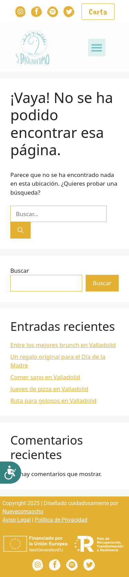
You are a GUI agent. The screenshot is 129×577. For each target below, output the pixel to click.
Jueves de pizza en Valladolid (49, 389)
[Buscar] (20, 230)
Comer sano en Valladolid (45, 377)
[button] (97, 47)
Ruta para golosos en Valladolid (53, 400)
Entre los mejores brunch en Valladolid (63, 345)
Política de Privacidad (61, 519)
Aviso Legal (16, 519)
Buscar (19, 270)
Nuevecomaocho (22, 511)
